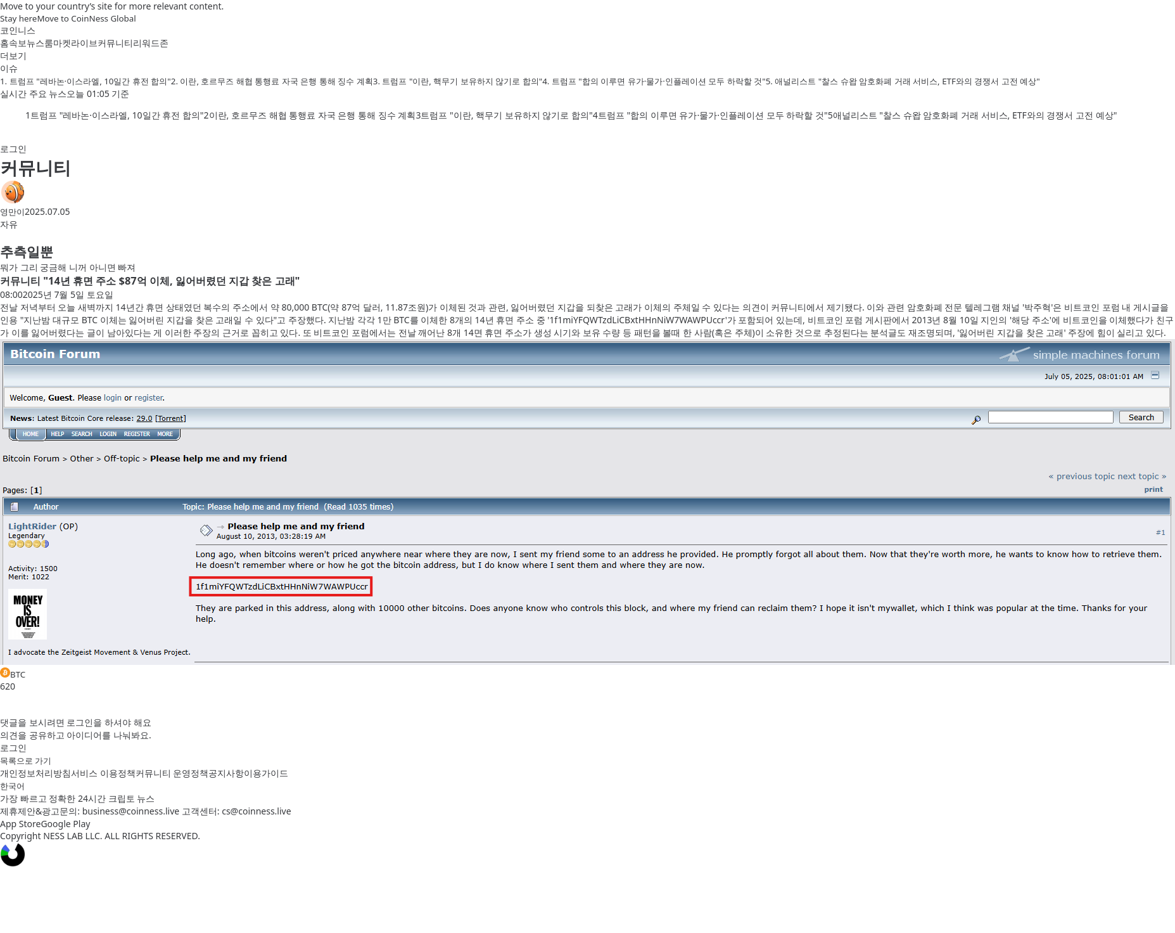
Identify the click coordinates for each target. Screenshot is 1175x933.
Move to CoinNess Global (86, 18)
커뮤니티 (115, 43)
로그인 (13, 149)
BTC (12, 673)
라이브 (84, 43)
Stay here (18, 18)
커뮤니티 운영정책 (172, 773)
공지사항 (226, 773)
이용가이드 (266, 773)
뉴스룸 (40, 43)
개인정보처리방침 (35, 773)
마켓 (62, 43)
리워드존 (150, 43)
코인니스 (17, 30)
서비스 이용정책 (103, 773)
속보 (18, 43)
